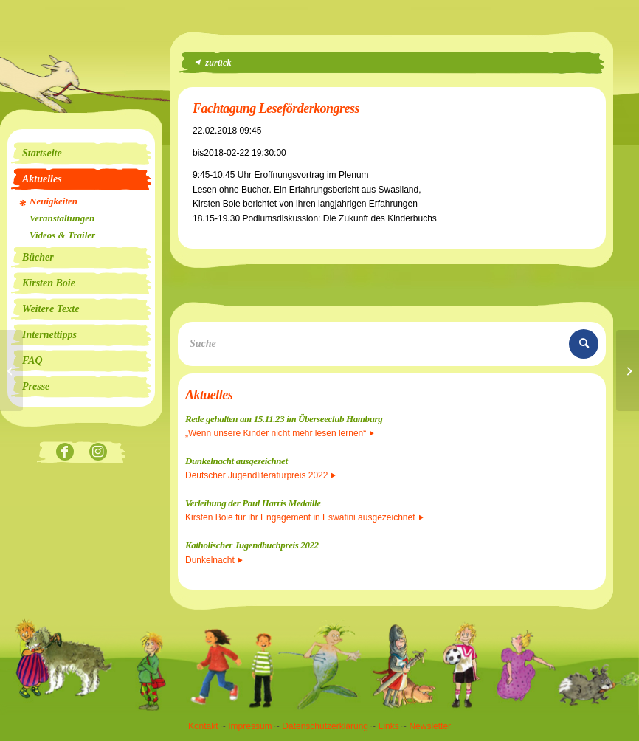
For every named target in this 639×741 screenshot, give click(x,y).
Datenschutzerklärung (325, 726)
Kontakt (203, 726)
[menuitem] (81, 153)
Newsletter (430, 726)
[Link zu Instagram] (97, 452)
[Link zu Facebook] (64, 452)
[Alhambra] (11, 370)
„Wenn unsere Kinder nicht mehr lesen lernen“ (279, 433)
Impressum (250, 726)
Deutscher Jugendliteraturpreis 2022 (260, 475)
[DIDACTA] (627, 370)
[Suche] (391, 344)
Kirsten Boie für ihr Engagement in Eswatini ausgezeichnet (304, 517)
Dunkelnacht (214, 560)
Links (389, 726)
